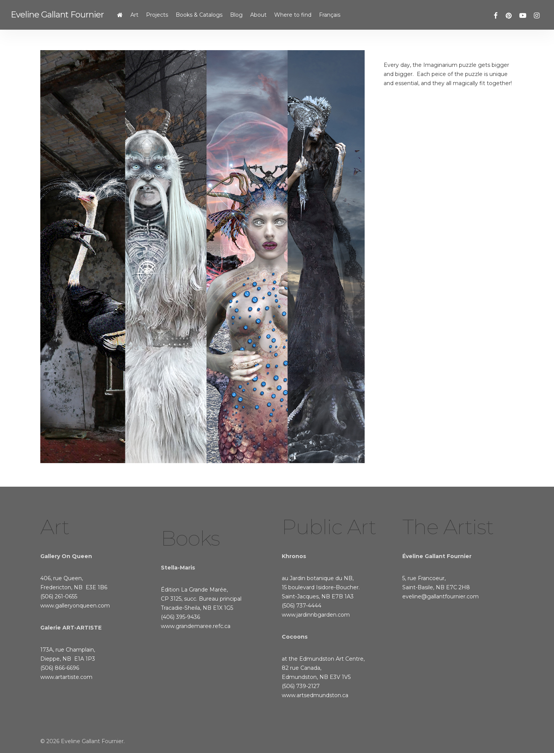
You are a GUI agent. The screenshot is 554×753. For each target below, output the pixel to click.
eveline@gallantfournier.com (440, 596)
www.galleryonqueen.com (75, 605)
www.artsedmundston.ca (315, 695)
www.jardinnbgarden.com (316, 614)
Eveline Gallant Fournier (57, 15)
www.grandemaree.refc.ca (195, 626)
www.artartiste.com (66, 677)
